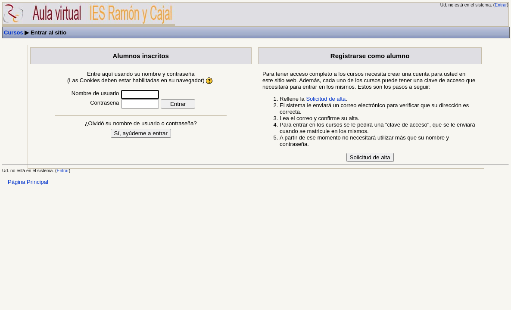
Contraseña (104, 102)
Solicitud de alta (326, 99)
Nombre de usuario (95, 93)
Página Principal (28, 182)
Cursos (13, 32)
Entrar (501, 5)
